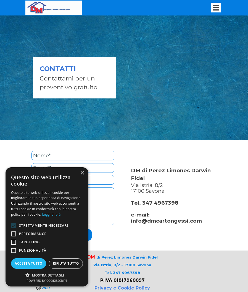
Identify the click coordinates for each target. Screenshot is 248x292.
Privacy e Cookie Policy (122, 288)
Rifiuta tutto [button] (66, 263)
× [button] (82, 173)
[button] (47, 274)
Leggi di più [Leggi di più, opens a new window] (51, 214)
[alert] (47, 226)
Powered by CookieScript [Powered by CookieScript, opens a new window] (47, 280)
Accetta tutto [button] (28, 263)
